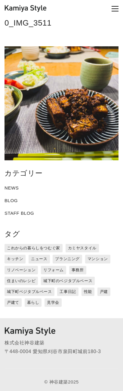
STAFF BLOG (19, 213)
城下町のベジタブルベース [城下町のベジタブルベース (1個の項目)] (67, 281)
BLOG (11, 200)
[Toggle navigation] (105, 9)
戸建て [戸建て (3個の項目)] (13, 302)
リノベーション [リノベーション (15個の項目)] (21, 270)
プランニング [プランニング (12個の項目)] (67, 259)
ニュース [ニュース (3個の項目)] (39, 259)
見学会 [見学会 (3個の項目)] (53, 302)
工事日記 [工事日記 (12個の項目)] (68, 291)
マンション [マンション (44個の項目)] (98, 259)
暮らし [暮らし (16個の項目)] (33, 302)
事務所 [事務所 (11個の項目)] (78, 270)
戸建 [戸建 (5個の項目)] (104, 291)
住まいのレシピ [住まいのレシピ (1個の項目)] (21, 281)
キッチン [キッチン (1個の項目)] (15, 259)
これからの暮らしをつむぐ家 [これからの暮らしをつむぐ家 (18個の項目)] (33, 248)
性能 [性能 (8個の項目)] (88, 291)
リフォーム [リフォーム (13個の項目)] (53, 270)
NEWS (12, 187)
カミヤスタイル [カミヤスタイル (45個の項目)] (82, 248)
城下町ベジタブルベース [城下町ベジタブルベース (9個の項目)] (29, 291)
